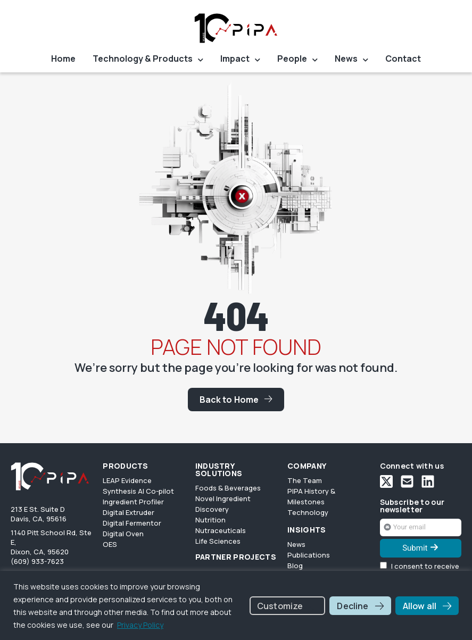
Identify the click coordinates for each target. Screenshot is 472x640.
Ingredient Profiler (133, 501)
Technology (307, 512)
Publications (308, 555)
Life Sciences (218, 541)
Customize (280, 606)
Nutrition (210, 520)
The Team (304, 480)
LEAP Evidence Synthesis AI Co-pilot (138, 486)
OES (110, 544)
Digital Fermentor (132, 523)
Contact (403, 59)
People (297, 60)
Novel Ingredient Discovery (223, 504)
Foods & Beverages (228, 488)
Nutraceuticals (220, 530)
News (351, 60)
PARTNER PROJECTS (235, 557)
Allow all (419, 606)
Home (63, 59)
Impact (240, 60)
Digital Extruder (128, 512)
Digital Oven (123, 533)
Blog (295, 565)
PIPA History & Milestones (311, 496)
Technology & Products (148, 60)
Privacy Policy (140, 625)
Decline (352, 606)
